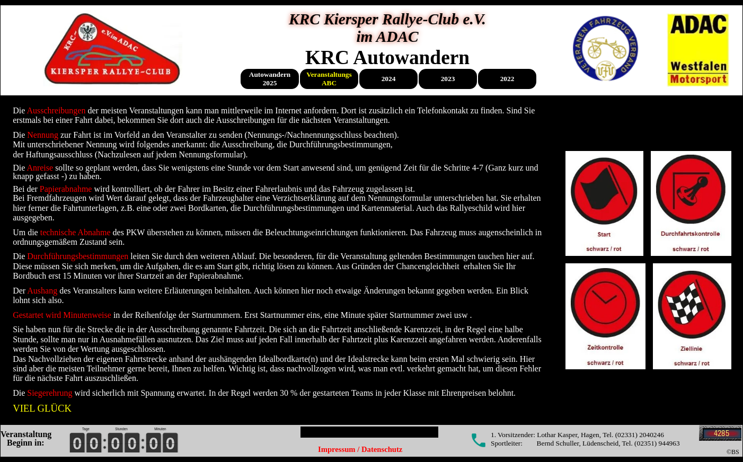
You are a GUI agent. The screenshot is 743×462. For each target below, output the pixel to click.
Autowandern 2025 (270, 78)
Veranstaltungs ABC (328, 78)
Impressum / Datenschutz (360, 449)
